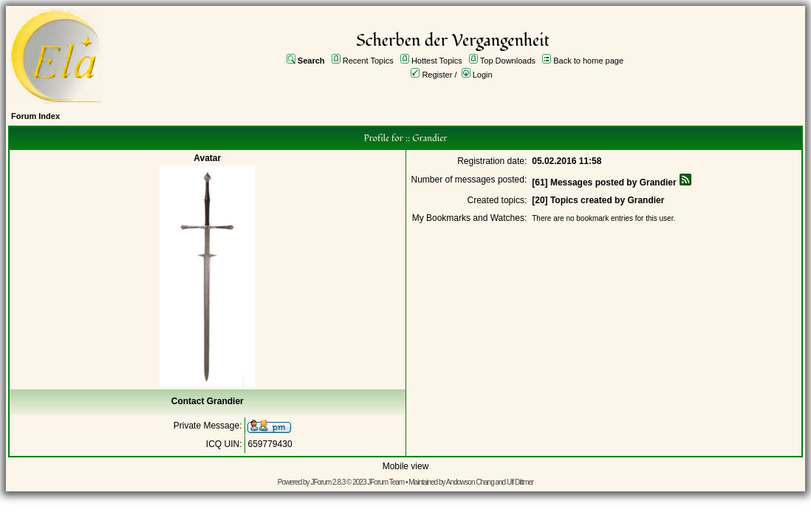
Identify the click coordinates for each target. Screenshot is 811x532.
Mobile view (406, 466)
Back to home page (588, 60)
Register (437, 74)
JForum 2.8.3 (327, 482)
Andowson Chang (470, 482)
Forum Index (35, 116)
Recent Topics (368, 60)
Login (483, 74)
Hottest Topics (436, 60)
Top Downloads (507, 60)
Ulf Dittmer (520, 482)
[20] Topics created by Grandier (598, 200)
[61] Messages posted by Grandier (604, 182)
